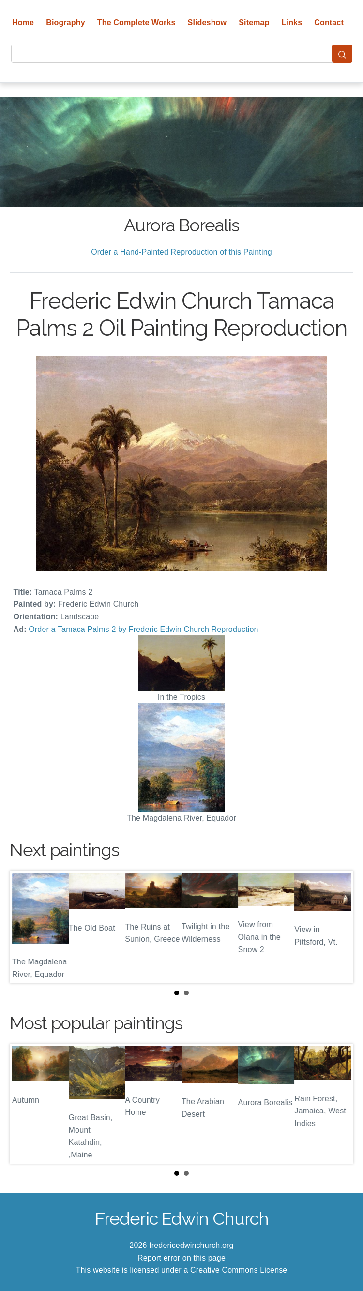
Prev (24, 926)
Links (292, 22)
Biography (65, 22)
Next (338, 926)
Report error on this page (181, 1258)
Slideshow (207, 22)
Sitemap (254, 22)
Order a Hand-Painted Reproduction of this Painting (181, 252)
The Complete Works (136, 22)
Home (23, 22)
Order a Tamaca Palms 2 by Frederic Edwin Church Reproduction (143, 629)
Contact (329, 22)
